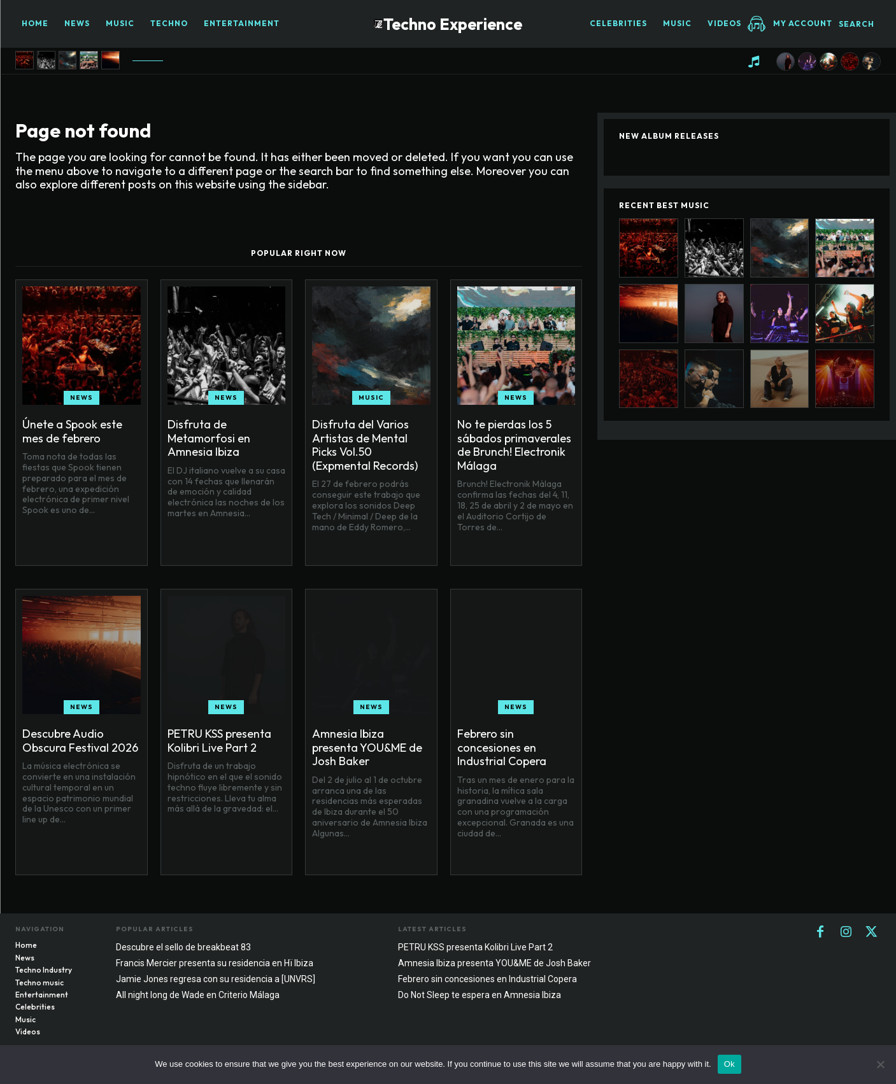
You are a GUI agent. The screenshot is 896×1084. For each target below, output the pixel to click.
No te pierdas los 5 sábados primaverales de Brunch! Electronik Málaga (514, 445)
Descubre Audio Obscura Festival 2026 (80, 740)
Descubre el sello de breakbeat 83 (183, 947)
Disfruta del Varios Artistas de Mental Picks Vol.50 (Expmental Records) (365, 445)
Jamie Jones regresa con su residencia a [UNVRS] (215, 979)
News (81, 397)
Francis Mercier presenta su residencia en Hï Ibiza (214, 963)
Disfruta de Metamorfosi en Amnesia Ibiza (208, 438)
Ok (729, 1064)
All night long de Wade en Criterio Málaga (198, 995)
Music (371, 397)
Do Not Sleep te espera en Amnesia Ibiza (479, 995)
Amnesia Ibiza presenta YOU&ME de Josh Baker (367, 747)
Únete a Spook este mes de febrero (72, 431)
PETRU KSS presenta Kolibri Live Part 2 (219, 740)
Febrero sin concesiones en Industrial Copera (501, 747)
